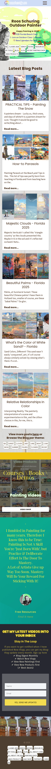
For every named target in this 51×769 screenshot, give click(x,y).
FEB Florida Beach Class (27, 34)
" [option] (25, 571)
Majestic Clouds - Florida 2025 (25, 225)
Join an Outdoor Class (22, 37)
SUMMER (15, 447)
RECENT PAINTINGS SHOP (36, 50)
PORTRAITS (38, 759)
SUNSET (11, 443)
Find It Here (25, 617)
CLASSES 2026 (14, 47)
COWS (45, 443)
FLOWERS (34, 447)
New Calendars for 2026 (27, 40)
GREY (26, 443)
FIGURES (24, 447)
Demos (38, 37)
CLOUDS (19, 443)
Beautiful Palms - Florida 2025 (25, 285)
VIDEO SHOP (25, 509)
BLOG (17, 50)
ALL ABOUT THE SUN (15, 755)
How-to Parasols (26, 164)
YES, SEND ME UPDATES (25, 702)
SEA (4, 443)
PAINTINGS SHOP (31, 755)
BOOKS (30, 47)
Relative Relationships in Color (25, 404)
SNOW (6, 447)
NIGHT (39, 443)
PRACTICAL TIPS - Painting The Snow (25, 106)
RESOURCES (39, 47)
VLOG (23, 50)
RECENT (44, 447)
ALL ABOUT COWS (36, 752)
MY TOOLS (9, 50)
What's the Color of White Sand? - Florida (25, 344)
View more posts (24, 434)
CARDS (46, 759)
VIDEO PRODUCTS (11, 54)
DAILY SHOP (27, 759)
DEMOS (23, 47)
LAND (32, 443)
